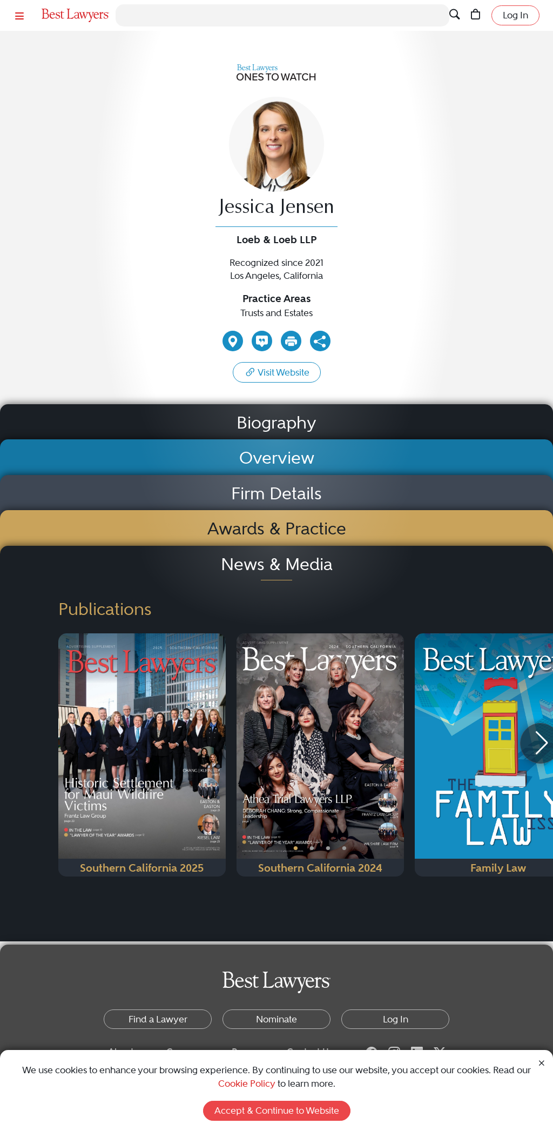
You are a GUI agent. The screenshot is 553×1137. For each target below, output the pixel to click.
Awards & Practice (276, 529)
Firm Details (276, 494)
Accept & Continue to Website (276, 1110)
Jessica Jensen (276, 208)
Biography (276, 423)
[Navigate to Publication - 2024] (320, 755)
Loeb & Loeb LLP (276, 239)
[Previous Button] (245, 755)
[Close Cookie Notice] (541, 1062)
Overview (276, 458)
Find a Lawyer (158, 1019)
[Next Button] (395, 755)
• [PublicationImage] (296, 848)
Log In (515, 15)
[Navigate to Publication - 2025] (142, 755)
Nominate (276, 1019)
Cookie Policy (246, 1083)
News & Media (277, 564)
